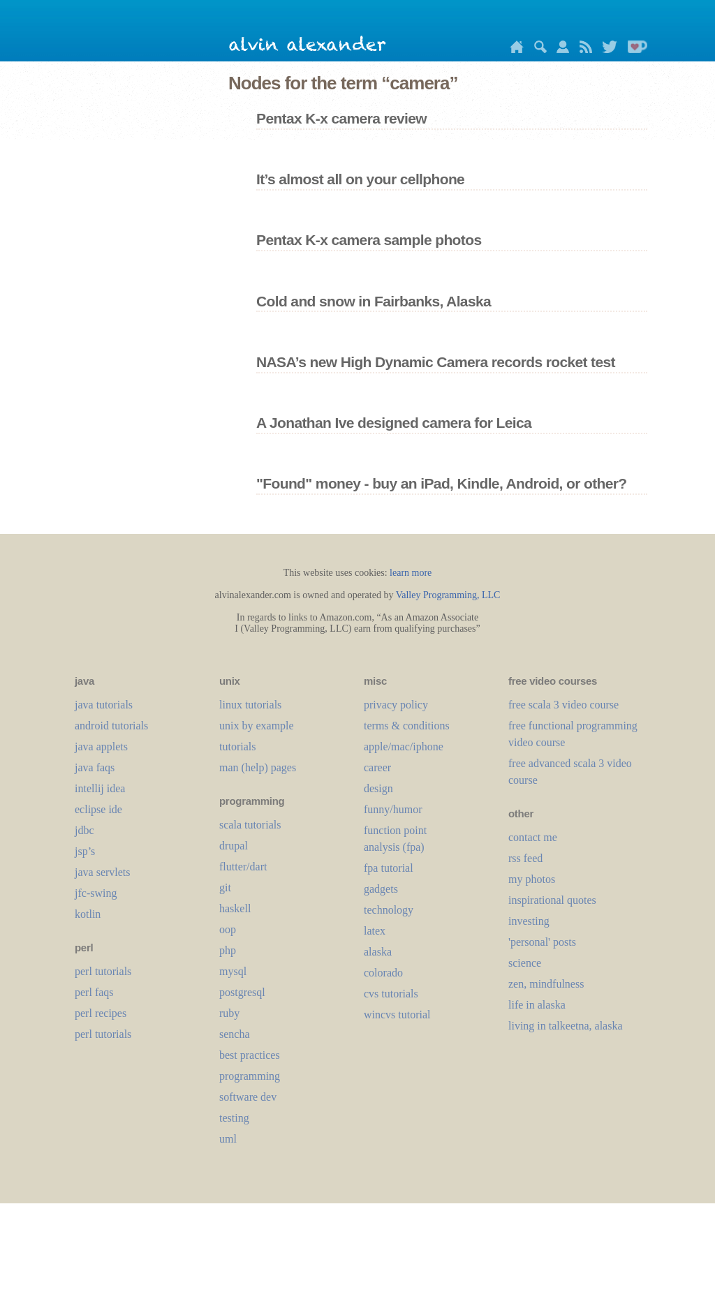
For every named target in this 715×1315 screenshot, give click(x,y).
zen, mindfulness (546, 984)
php (227, 950)
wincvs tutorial (397, 1014)
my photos (531, 879)
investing (529, 921)
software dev (248, 1097)
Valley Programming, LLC (448, 595)
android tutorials (111, 725)
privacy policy (396, 705)
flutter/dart (243, 866)
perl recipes (100, 1013)
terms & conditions (407, 725)
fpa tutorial (388, 868)
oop (227, 929)
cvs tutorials (391, 994)
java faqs (95, 767)
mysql (232, 971)
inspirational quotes (552, 900)
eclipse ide (98, 809)
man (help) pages (257, 767)
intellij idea (100, 788)
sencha (234, 1034)
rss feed (525, 858)
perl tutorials (103, 971)
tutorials (237, 746)
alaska (378, 952)
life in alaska (537, 1005)
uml (228, 1139)
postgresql (242, 992)
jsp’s (85, 851)
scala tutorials (250, 825)
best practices (249, 1055)
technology (388, 910)
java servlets (103, 872)
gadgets (381, 889)
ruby (229, 1013)
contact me (532, 837)
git (225, 887)
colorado (383, 973)
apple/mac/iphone (403, 746)
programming (249, 1076)
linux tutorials (250, 705)
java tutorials (104, 705)
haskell (235, 908)
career (377, 767)
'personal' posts (542, 942)
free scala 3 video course (563, 705)
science (524, 963)
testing (234, 1118)
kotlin (88, 914)
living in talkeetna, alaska (565, 1026)
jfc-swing (96, 893)
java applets (101, 746)
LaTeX (374, 931)
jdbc (84, 830)
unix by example (256, 725)
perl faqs (94, 992)
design (378, 788)
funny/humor (393, 809)
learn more (411, 572)
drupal (233, 846)
